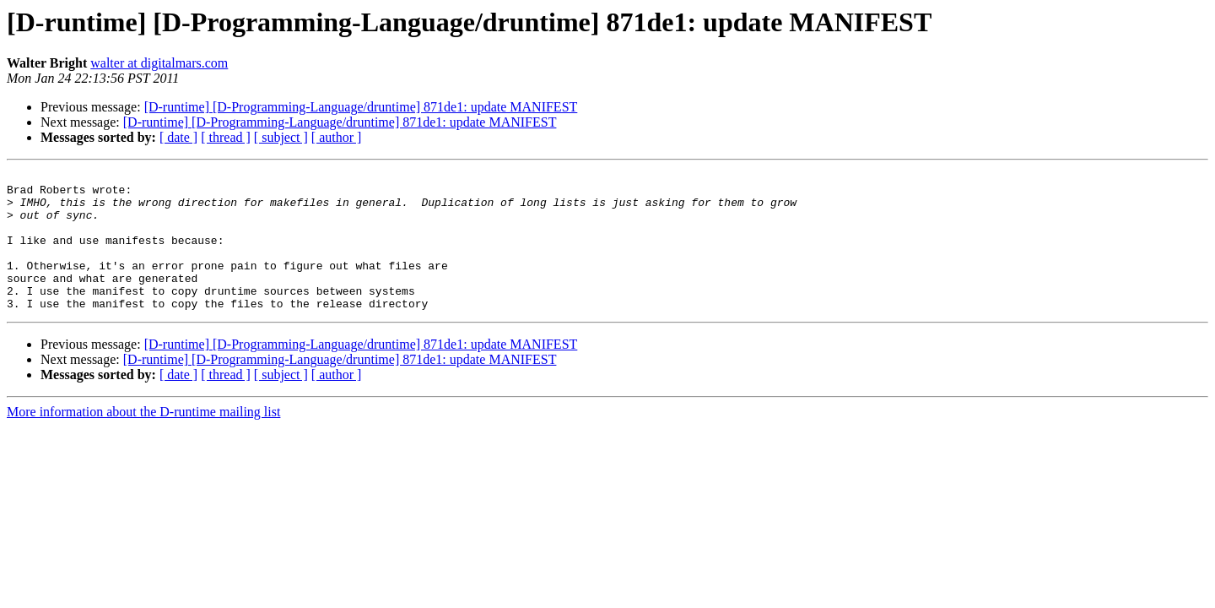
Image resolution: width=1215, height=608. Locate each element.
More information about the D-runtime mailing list (143, 439)
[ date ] (178, 137)
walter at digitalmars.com (159, 63)
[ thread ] (226, 137)
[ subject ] (281, 137)
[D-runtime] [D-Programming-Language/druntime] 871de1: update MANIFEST (361, 107)
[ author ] (336, 137)
